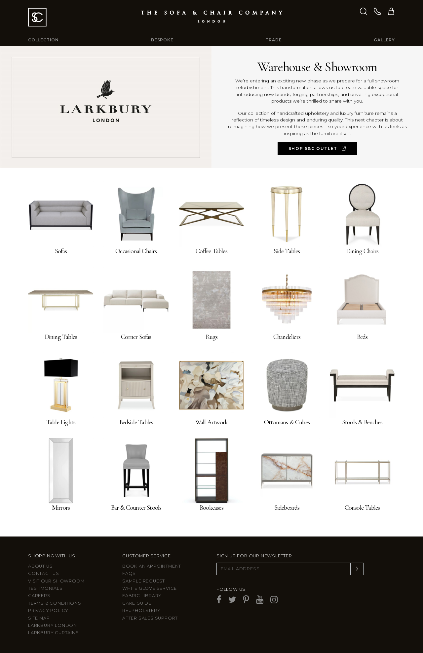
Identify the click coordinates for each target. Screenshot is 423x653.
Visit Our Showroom (56, 581)
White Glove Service (149, 588)
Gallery (384, 39)
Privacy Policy (48, 610)
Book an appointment (151, 566)
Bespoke (162, 39)
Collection (43, 39)
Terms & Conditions (54, 603)
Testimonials (45, 588)
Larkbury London (52, 625)
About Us (40, 566)
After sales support (150, 618)
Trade (273, 39)
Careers (39, 595)
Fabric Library (142, 595)
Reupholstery (141, 610)
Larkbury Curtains (53, 632)
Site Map (39, 618)
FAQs (129, 573)
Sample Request (143, 581)
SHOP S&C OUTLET (317, 148)
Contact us (43, 573)
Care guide (136, 603)
